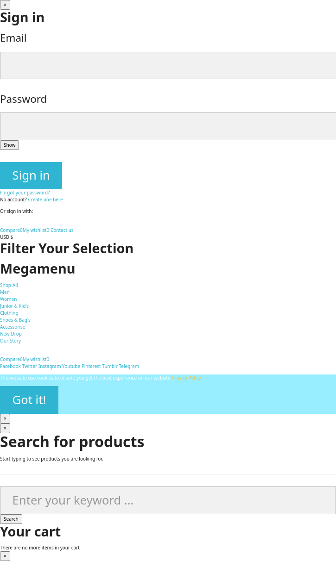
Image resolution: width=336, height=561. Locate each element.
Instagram (49, 366)
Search (11, 519)
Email (13, 38)
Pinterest (91, 366)
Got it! (29, 400)
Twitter (29, 366)
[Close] (5, 5)
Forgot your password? (25, 192)
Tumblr (109, 366)
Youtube (71, 366)
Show (9, 145)
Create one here (45, 199)
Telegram (129, 366)
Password (23, 99)
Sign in (31, 175)
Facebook (10, 366)
